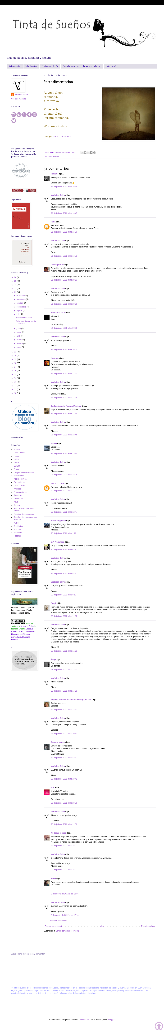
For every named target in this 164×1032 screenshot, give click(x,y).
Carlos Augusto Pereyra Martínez (66, 406)
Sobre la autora (31, 66)
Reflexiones (19, 476)
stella (53, 878)
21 (15, 352)
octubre (20, 303)
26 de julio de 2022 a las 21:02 (64, 824)
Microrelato (18, 499)
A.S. (53, 787)
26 (15, 277)
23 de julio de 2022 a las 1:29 (63, 533)
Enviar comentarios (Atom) (67, 931)
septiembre (22, 307)
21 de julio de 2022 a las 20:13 (64, 280)
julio (19, 314)
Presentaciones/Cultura (92, 66)
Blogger (111, 1020)
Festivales (18, 533)
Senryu (17, 505)
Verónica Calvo (58, 195)
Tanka (16, 462)
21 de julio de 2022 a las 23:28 (64, 475)
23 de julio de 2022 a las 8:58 (63, 573)
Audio (16, 523)
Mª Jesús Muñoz (58, 833)
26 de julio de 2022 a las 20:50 (64, 803)
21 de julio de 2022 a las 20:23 (64, 328)
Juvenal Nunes (58, 742)
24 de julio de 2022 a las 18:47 (64, 709)
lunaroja (55, 358)
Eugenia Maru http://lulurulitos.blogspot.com (71, 699)
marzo (20, 339)
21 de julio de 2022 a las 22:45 (64, 435)
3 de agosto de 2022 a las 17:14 (64, 915)
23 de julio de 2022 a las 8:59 (63, 595)
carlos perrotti (57, 264)
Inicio (102, 926)
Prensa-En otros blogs (71, 66)
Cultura (17, 466)
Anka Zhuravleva (62, 136)
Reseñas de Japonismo (24, 514)
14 (15, 378)
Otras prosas (19, 485)
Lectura (17, 456)
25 (15, 281)
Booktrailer (18, 526)
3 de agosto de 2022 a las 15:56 (64, 894)
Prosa (16, 469)
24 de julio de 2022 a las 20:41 (64, 734)
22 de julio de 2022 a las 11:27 (64, 491)
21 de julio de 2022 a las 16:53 (64, 256)
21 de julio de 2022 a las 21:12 (64, 373)
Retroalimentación (24, 318)
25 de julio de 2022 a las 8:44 (63, 757)
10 (15, 393)
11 (15, 389)
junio (19, 328)
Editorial (17, 529)
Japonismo (18, 495)
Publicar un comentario (58, 921)
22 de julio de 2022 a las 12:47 (64, 512)
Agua (16, 502)
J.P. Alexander (57, 542)
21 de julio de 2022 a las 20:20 (64, 304)
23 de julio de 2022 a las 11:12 (64, 616)
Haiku (16, 459)
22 (15, 292)
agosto (20, 310)
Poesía (56, 156)
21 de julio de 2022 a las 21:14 (64, 397)
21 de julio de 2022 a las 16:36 (64, 186)
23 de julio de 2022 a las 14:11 (64, 669)
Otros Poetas (19, 453)
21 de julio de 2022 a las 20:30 (64, 349)
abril (19, 336)
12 (15, 386)
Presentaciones (20, 492)
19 (15, 359)
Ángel (53, 659)
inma (53, 222)
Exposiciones (19, 482)
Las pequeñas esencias (24, 472)
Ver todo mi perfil (18, 99)
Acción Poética (20, 479)
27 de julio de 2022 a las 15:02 (64, 846)
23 (15, 288)
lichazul (54, 174)
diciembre (21, 295)
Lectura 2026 (111, 66)
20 (15, 356)
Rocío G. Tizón (57, 483)
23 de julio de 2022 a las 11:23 (64, 651)
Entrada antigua (148, 926)
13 (15, 382)
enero (19, 347)
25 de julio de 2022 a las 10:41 (64, 779)
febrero (20, 343)
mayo (19, 332)
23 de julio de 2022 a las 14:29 (64, 691)
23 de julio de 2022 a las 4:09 (63, 549)
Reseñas (17, 536)
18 (15, 363)
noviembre (21, 299)
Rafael (54, 443)
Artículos (17, 489)
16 (15, 370)
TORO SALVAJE (58, 313)
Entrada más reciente (54, 926)
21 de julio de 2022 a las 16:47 (64, 213)
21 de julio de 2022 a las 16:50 (64, 232)
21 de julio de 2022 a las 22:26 (64, 413)
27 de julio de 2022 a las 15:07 (64, 870)
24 (15, 285)
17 (15, 367)
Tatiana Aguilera (58, 521)
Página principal (15, 66)
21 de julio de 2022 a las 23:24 (64, 453)
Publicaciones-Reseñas (49, 66)
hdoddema (84, 1020)
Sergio (54, 603)
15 (15, 374)
